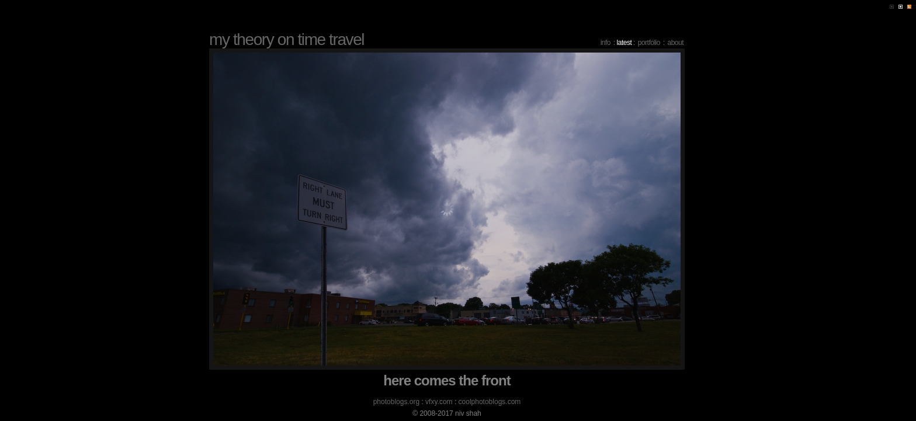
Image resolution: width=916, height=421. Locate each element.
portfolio (649, 43)
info (605, 43)
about (675, 43)
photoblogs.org (396, 402)
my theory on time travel (286, 39)
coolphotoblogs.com (490, 402)
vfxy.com (438, 402)
